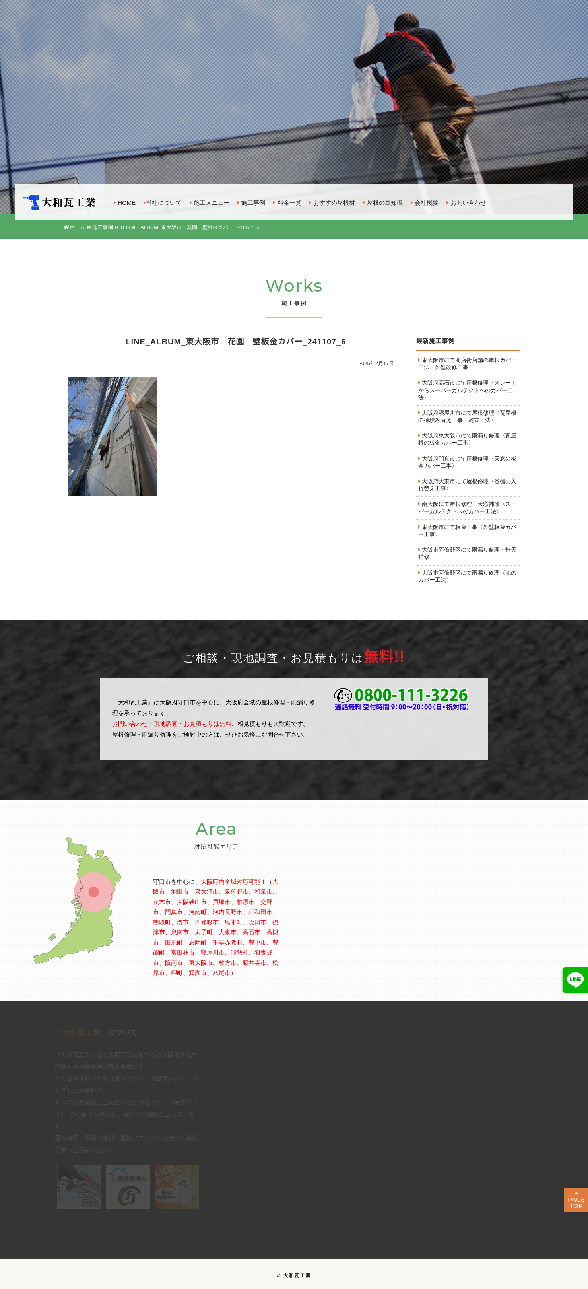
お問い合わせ (466, 203)
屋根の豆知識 (383, 203)
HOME (125, 203)
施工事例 (251, 203)
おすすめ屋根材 (332, 203)
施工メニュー (209, 203)
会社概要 (425, 203)
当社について (163, 203)
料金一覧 (287, 203)
